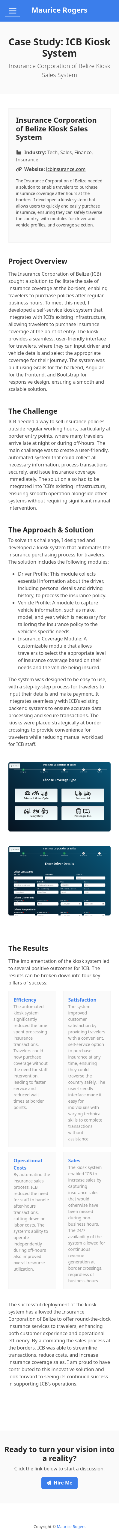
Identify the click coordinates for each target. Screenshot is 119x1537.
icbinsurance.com (66, 169)
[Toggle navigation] (12, 11)
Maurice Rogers (71, 1526)
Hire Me (59, 1482)
